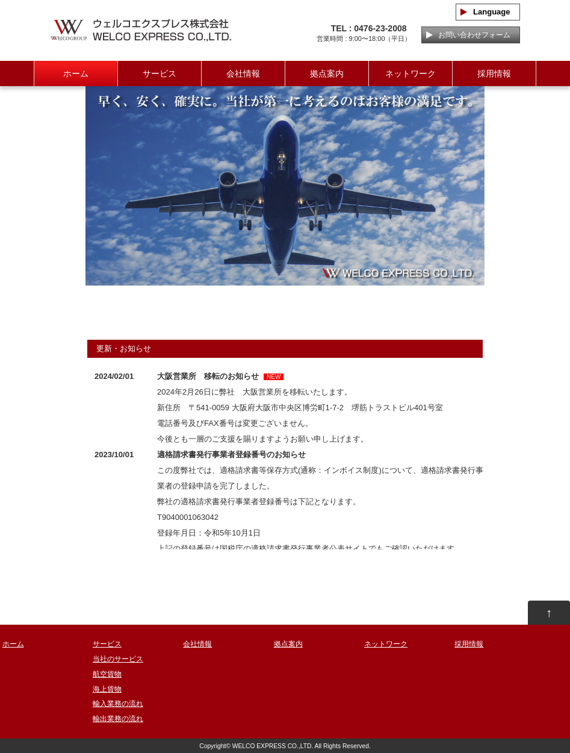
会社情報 (243, 73)
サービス (159, 73)
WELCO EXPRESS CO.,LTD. (273, 746)
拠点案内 (327, 73)
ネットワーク (410, 73)
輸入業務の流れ (118, 703)
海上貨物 (107, 689)
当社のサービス (118, 659)
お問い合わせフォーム (470, 35)
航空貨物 (107, 674)
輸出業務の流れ (118, 718)
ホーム (75, 73)
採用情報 (494, 73)
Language (487, 11)
